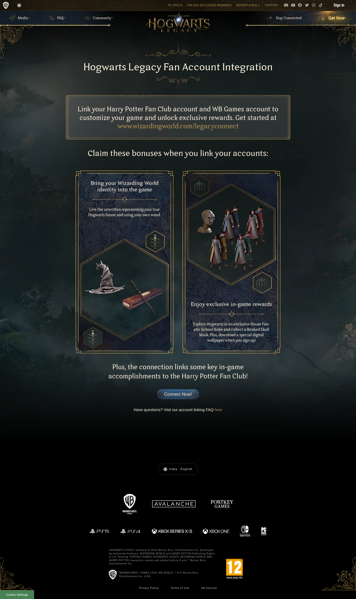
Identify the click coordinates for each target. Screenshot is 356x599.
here (219, 410)
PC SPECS (175, 5)
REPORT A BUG (246, 5)
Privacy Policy (149, 588)
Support (272, 5)
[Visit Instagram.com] (313, 5)
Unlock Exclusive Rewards (209, 5)
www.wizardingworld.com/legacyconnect (178, 125)
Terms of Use (180, 588)
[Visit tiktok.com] (320, 5)
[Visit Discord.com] (286, 5)
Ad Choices (209, 588)
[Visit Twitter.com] (307, 5)
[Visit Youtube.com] (293, 5)
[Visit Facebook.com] (299, 5)
